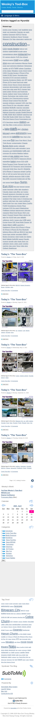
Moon (21, 215)
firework (16, 215)
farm (28, 89)
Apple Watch (7, 225)
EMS (23, 176)
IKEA (24, 213)
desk (30, 232)
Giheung (5, 100)
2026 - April (18, 506)
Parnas (24, 34)
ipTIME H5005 (7, 114)
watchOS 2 (20, 225)
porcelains (19, 234)
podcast (12, 210)
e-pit (28, 174)
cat (9, 68)
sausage (5, 103)
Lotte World (22, 110)
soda (17, 655)
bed (27, 232)
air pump (14, 174)
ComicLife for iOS (7, 693)
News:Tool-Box (11, 540)
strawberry (25, 189)
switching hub (27, 114)
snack (21, 201)
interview (27, 210)
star (27, 655)
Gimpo (15, 110)
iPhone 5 (8, 229)
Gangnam (11, 34)
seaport (21, 239)
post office (16, 192)
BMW (25, 234)
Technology (10, 544)
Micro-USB (13, 232)
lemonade (24, 639)
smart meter (27, 87)
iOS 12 (5, 174)
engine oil (6, 156)
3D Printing (9, 549)
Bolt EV (23, 610)
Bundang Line (7, 98)
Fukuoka (5, 192)
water (25, 82)
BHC (19, 129)
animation (22, 148)
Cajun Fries (18, 140)
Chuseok (10, 215)
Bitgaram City (7, 39)
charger (24, 89)
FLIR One (19, 57)
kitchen (14, 639)
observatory (20, 39)
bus (28, 45)
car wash (26, 32)
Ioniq (11, 169)
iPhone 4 (22, 227)
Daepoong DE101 (25, 159)
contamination (16, 143)
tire (26, 174)
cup (2, 627)
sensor (21, 60)
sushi (13, 63)
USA (23, 103)
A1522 (25, 71)
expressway (17, 151)
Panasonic (16, 166)
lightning (6, 232)
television (9, 660)
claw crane (12, 246)
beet (13, 201)
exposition (6, 161)
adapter (23, 217)
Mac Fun (9, 551)
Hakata (9, 239)
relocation (20, 105)
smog (26, 96)
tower (15, 94)
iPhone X (9, 171)
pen (18, 232)
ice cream (25, 194)
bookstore (18, 63)
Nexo (15, 169)
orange (27, 187)
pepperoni (12, 194)
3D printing (13, 153)
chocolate (19, 194)
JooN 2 (12, 220)
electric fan (27, 215)
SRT (26, 80)
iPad (10, 199)
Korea (10, 222)
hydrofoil (15, 239)
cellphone (6, 220)
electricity (17, 176)
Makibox (20, 153)
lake (7, 128)
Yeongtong (6, 77)
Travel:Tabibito (10, 558)
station (22, 122)
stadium (10, 94)
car (20, 30)
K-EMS (27, 176)
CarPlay (28, 171)
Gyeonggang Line (25, 119)
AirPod (10, 196)
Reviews (9, 553)
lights (22, 156)
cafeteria (18, 613)
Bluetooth (25, 229)
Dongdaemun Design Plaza (17, 206)
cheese (20, 621)
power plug (18, 220)
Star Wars (9, 125)
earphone (16, 196)
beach (5, 215)
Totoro (21, 117)
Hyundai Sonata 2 (13, 73)
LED (9, 174)
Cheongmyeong (17, 98)
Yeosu (18, 246)
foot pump (21, 174)
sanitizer (5, 201)
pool (8, 66)
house (5, 234)
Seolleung (14, 37)
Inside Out (22, 237)
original (15, 100)
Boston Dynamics (9, 237)
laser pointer (11, 234)
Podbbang (6, 210)
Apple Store (21, 241)
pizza (9, 63)
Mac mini (4, 691)
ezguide (18, 112)
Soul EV (20, 169)
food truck (20, 82)
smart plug (6, 89)
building (5, 34)
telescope (3, 660)
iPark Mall (6, 117)
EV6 (10, 208)
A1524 (29, 71)
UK (31, 222)
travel (14, 82)
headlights (25, 30)
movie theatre (13, 49)
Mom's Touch (27, 140)
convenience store (10, 54)
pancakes (26, 107)
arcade (20, 51)
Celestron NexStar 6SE (18, 617)
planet (6, 650)
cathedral (6, 244)
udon (15, 241)
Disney (10, 627)
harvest (22, 187)
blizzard (6, 133)
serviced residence (20, 78)
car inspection (12, 32)
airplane (5, 110)
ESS (22, 161)
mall (20, 87)
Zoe (29, 164)
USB (24, 220)
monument (13, 179)
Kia (14, 208)
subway (21, 68)
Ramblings (9, 538)
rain (23, 80)
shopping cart (7, 151)
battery (14, 161)
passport (18, 103)
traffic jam (26, 151)
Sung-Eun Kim (23, 657)
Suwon (14, 75)
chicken (24, 129)
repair (5, 32)
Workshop (9, 556)
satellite (16, 136)
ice (19, 634)
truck (25, 164)
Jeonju (11, 244)
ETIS (12, 78)
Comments (7, 679)
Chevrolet (6, 169)
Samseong (6, 37)
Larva (28, 148)
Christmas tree (27, 199)
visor (16, 203)
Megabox (15, 71)
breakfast (6, 108)
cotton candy (18, 244)
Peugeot (10, 164)
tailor (4, 217)
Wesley (9, 257)
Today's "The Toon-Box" (14, 435)
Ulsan (15, 199)
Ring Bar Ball (22, 100)
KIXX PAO (10, 159)
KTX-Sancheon (8, 122)
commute (6, 153)
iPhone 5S (9, 105)
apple (30, 80)
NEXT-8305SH (17, 114)
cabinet (26, 105)
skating (29, 237)
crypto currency (18, 125)
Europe (5, 222)
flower (30, 63)
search (17, 208)
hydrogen (6, 208)
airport (10, 110)
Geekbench (6, 227)
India (22, 246)
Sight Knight (7, 203)
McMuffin (13, 108)
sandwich (6, 199)
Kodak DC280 (7, 75)
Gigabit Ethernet (26, 112)
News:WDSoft (10, 542)
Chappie (25, 143)
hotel (16, 68)
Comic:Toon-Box (5, 290)
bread (11, 100)
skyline (21, 96)
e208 (26, 161)
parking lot (28, 39)
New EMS (6, 179)
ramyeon (24, 650)
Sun (12, 203)
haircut (22, 49)
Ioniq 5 (19, 199)
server (8, 182)
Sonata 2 (15, 30)
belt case (17, 217)
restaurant (23, 54)
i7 (27, 234)
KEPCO (18, 34)
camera (7, 57)
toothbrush (26, 201)
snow (4, 66)
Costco (25, 192)
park (13, 129)
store (26, 246)
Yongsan (25, 37)
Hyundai (7, 287)
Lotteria (12, 133)
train (17, 96)
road (16, 60)
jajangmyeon (20, 210)
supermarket (13, 51)
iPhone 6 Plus (24, 73)
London (3, 642)
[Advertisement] (17, 579)
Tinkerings (8, 547)
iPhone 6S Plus (16, 230)
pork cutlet (15, 148)
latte (19, 189)
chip (17, 201)
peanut (5, 196)
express (26, 98)
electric (13, 57)
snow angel (7, 140)
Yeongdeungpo (22, 75)
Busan (20, 213)
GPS (4, 171)
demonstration (14, 87)
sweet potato (7, 91)
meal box (19, 107)
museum (5, 241)
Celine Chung (7, 85)
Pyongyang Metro (7, 497)
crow (27, 213)
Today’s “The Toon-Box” (14, 254)
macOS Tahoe (6, 689)
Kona (5, 164)
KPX (12, 68)
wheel (5, 159)
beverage (10, 189)
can (27, 196)
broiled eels (21, 179)
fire (7, 217)
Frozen (7, 630)
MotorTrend (13, 213)
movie (20, 71)
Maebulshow (24, 208)
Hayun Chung (17, 85)
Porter (15, 164)
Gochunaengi (7, 148)
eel (26, 179)
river (15, 105)
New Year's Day (25, 137)
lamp (30, 30)
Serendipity (14, 708)
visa (26, 103)
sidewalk (22, 146)
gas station (15, 156)
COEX (5, 73)
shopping (27, 169)
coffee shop (8, 624)
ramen (20, 650)
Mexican (25, 63)
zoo (27, 241)
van (22, 192)
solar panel (13, 89)
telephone (20, 66)
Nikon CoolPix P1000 (22, 647)
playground (26, 85)
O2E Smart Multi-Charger (20, 222)
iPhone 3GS (15, 227)
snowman (6, 87)
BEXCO (22, 232)
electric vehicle (8, 176)
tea (29, 657)
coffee (16, 189)
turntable (22, 196)
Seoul (20, 37)
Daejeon (5, 627)
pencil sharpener (26, 166)
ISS (10, 137)
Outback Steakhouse (10, 248)
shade (20, 203)
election (16, 122)
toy (24, 117)
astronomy (21, 133)
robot (17, 237)
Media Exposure (10, 535)
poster (5, 189)
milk (15, 642)
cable (14, 225)
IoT (7, 637)
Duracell (5, 194)
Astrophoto (9, 531)
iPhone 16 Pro (7, 82)
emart (23, 171)
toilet (10, 201)
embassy (12, 103)
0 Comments (14, 290)
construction (15, 43)
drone (19, 161)
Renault (21, 164)
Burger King (8, 146)
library (17, 182)
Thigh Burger (7, 143)
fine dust (16, 187)
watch (29, 220)
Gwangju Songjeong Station (12, 80)
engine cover (7, 30)
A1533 (11, 217)
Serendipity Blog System (9, 687)
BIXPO (16, 159)
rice (10, 652)
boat (4, 239)
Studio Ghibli (14, 117)
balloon (26, 153)
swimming (13, 66)
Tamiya (26, 156)
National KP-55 (8, 166)
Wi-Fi (19, 89)
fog (12, 140)
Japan (11, 192)
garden (15, 146)
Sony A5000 (22, 655)
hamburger (26, 630)
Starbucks (4, 657)
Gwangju (20, 32)
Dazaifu (26, 239)
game (25, 51)
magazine (6, 213)
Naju (14, 39)
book (12, 182)
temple (11, 241)
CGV (5, 49)
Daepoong (17, 171)
